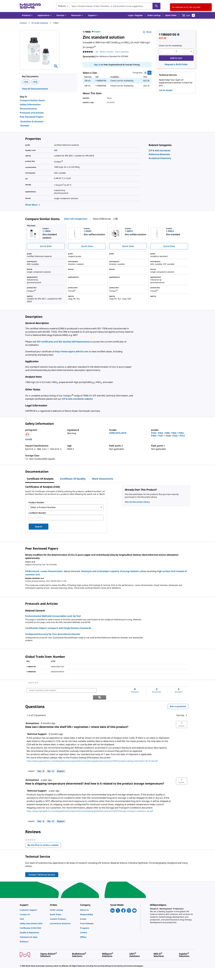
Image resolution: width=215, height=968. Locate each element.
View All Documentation (35, 88)
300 (55, 150)
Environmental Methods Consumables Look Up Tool (53, 615)
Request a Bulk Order (176, 64)
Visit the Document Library (137, 502)
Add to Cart (176, 58)
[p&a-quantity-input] (176, 51)
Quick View (45, 246)
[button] (135, 15)
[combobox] (108, 6)
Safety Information (30, 104)
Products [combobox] (62, 6)
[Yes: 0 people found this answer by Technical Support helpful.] (40, 763)
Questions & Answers (32, 121)
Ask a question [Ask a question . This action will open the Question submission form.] (122, 51)
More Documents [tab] (102, 478)
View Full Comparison (75, 218)
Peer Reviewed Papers (31, 116)
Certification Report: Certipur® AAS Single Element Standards (58, 627)
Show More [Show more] (32, 204)
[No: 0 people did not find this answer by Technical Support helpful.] (50, 763)
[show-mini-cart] (188, 15)
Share (147, 32)
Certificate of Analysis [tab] (40, 478)
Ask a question (178, 698)
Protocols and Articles (32, 112)
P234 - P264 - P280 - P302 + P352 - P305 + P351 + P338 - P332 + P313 (168, 434)
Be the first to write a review (44, 838)
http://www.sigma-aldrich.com (71, 351)
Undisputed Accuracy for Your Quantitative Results (52, 633)
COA (26, 81)
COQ (35, 81)
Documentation (28, 108)
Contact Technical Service (42, 867)
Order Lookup (153, 15)
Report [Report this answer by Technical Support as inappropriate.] (60, 763)
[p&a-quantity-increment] (191, 51)
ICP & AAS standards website (77, 398)
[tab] (26, 23)
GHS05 (28, 439)
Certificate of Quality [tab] (73, 478)
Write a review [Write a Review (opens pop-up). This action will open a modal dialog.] (106, 51)
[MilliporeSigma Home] (30, 6)
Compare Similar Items (32, 100)
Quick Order (170, 15)
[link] (159, 150)
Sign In (97, 64)
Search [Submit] (38, 526)
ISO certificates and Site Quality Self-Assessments (63, 341)
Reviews (24, 125)
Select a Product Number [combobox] (43, 507)
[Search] (156, 6)
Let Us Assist (165, 90)
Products (23, 23)
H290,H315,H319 (117, 432)
